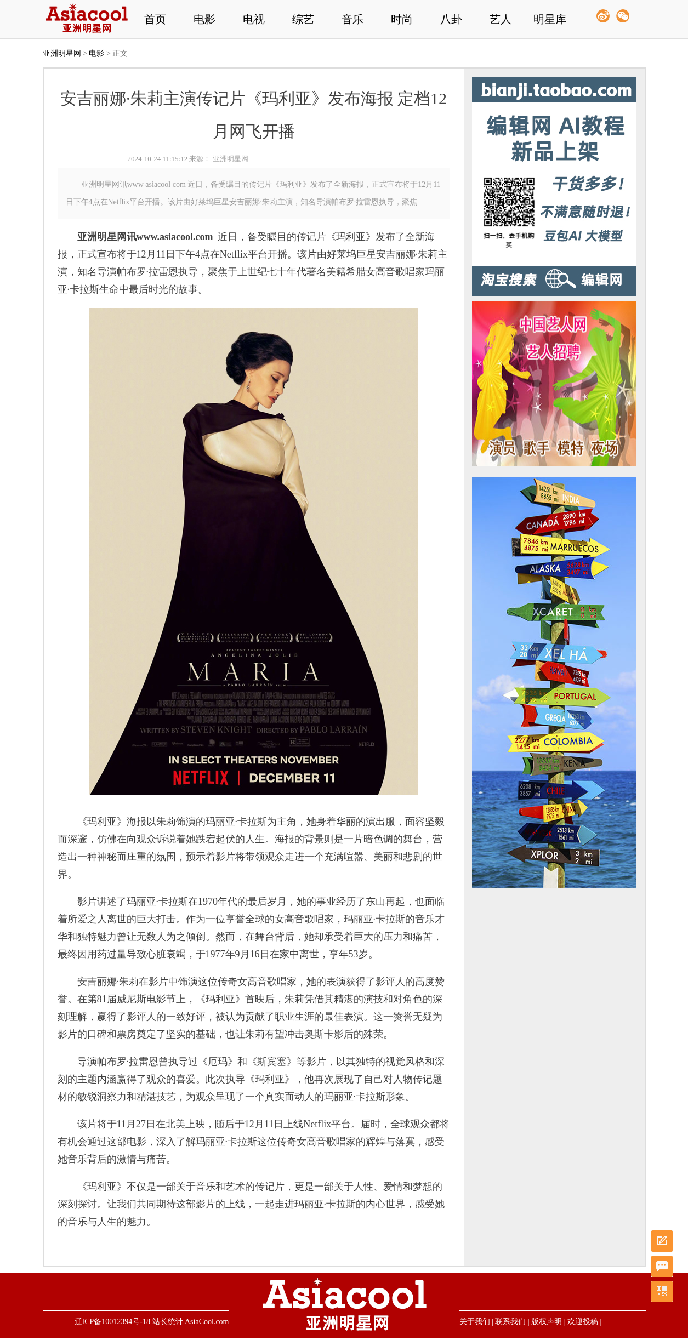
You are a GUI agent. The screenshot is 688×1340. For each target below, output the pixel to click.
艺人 (500, 19)
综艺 (303, 19)
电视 (254, 19)
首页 (155, 19)
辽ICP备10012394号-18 (112, 1322)
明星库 (549, 19)
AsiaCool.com (207, 1322)
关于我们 (474, 1322)
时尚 (402, 19)
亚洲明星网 (62, 53)
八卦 (451, 19)
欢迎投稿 (582, 1322)
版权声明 (546, 1322)
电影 (204, 19)
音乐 (352, 19)
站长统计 (167, 1322)
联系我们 (510, 1322)
